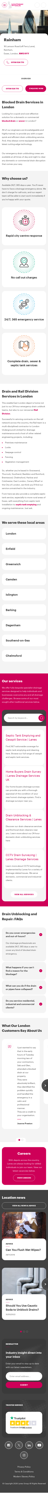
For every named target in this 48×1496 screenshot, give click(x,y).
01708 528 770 (17, 62)
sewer (22, 121)
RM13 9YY (24, 53)
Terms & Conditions (24, 1471)
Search (43, 5)
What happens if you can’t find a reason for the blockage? (20, 971)
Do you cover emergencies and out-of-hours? (20, 934)
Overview (26, 78)
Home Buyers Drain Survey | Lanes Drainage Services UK (23, 775)
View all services (24, 894)
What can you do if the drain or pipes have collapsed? (21, 987)
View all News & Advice (24, 1206)
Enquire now (36, 88)
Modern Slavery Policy (24, 1476)
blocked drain (9, 121)
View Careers (24, 1178)
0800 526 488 (37, 5)
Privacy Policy (24, 1467)
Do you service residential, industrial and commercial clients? (20, 1004)
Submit (24, 1385)
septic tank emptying (26, 504)
